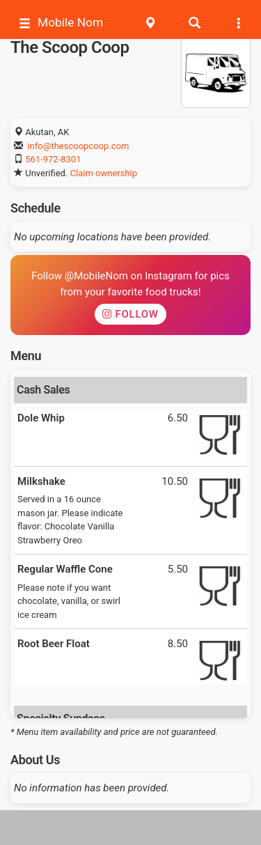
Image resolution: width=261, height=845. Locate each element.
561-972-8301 (53, 159)
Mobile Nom (61, 22)
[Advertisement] (130, 827)
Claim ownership (103, 173)
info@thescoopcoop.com (78, 146)
